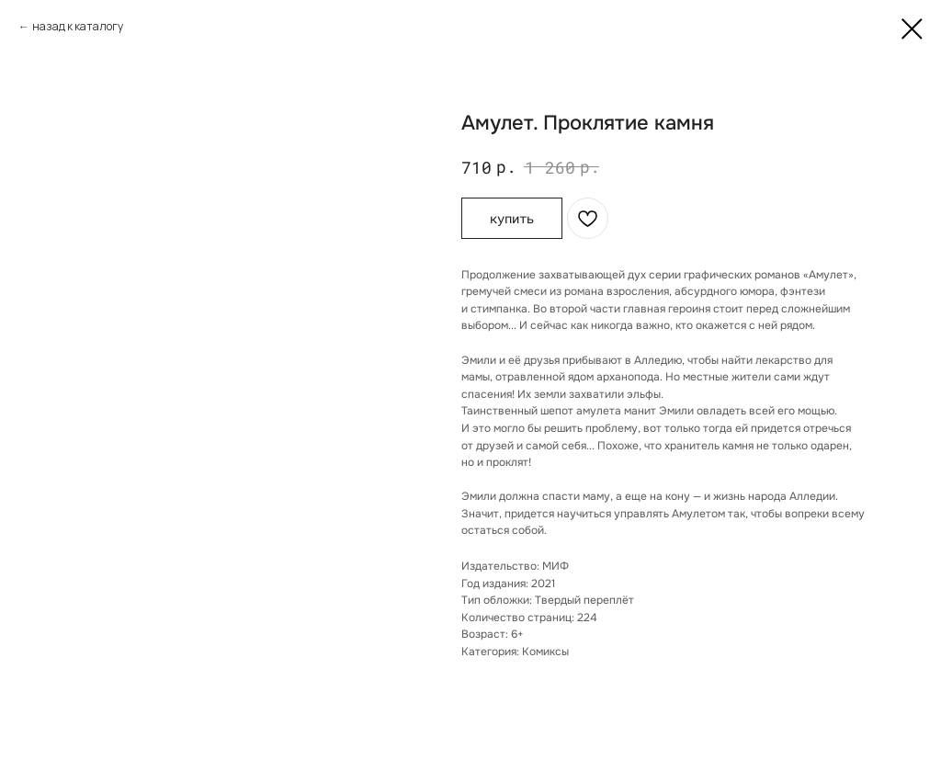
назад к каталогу (77, 26)
